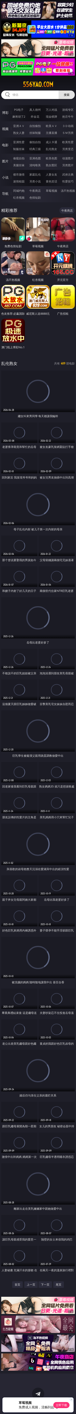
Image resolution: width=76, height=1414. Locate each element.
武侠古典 (68, 174)
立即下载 (61, 1405)
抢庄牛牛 (68, 116)
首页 (17, 1284)
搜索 (67, 95)
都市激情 (19, 174)
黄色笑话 (51, 181)
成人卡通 (51, 142)
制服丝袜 (19, 149)
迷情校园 (19, 181)
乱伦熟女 (51, 149)
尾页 (58, 1284)
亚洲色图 (35, 158)
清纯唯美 (35, 165)
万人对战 (51, 110)
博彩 (5, 112)
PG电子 (19, 110)
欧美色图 (51, 158)
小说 (5, 177)
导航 (5, 193)
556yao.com (38, 84)
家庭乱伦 (35, 174)
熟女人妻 (19, 133)
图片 (5, 161)
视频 (5, 129)
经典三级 (35, 149)
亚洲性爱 (19, 142)
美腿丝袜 (19, 165)
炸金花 (35, 116)
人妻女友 (51, 174)
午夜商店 (35, 191)
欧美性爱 (68, 142)
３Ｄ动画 (68, 126)
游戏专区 (68, 110)
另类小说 (35, 181)
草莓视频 (51, 191)
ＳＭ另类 (68, 133)
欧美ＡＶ (51, 126)
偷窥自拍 (19, 158)
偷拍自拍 (35, 142)
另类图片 (68, 165)
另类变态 (68, 149)
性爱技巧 (68, 181)
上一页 (31, 1284)
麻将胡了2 (18, 116)
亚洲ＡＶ (19, 126)
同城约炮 (19, 191)
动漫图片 (68, 158)
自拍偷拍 (35, 126)
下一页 (45, 1284)
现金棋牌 (51, 116)
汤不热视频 (68, 191)
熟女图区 (51, 165)
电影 (5, 145)
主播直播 (51, 133)
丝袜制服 (35, 133)
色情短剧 (35, 197)
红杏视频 (19, 197)
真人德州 (35, 110)
